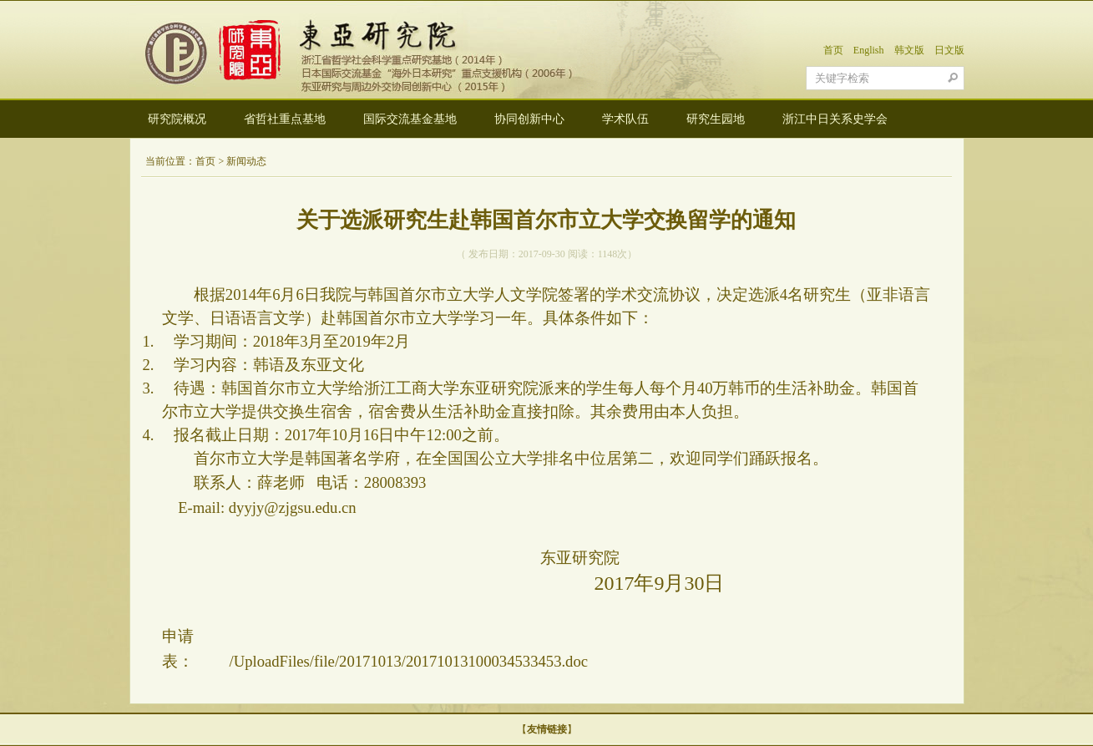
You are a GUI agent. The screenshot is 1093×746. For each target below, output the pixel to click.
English (868, 50)
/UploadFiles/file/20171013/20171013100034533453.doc (408, 661)
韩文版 (909, 50)
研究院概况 (177, 119)
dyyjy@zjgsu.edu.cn (293, 507)
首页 (833, 50)
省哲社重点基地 (285, 119)
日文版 (949, 50)
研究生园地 (715, 119)
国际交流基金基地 (410, 119)
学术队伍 (625, 119)
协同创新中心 (529, 119)
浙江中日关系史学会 (835, 119)
